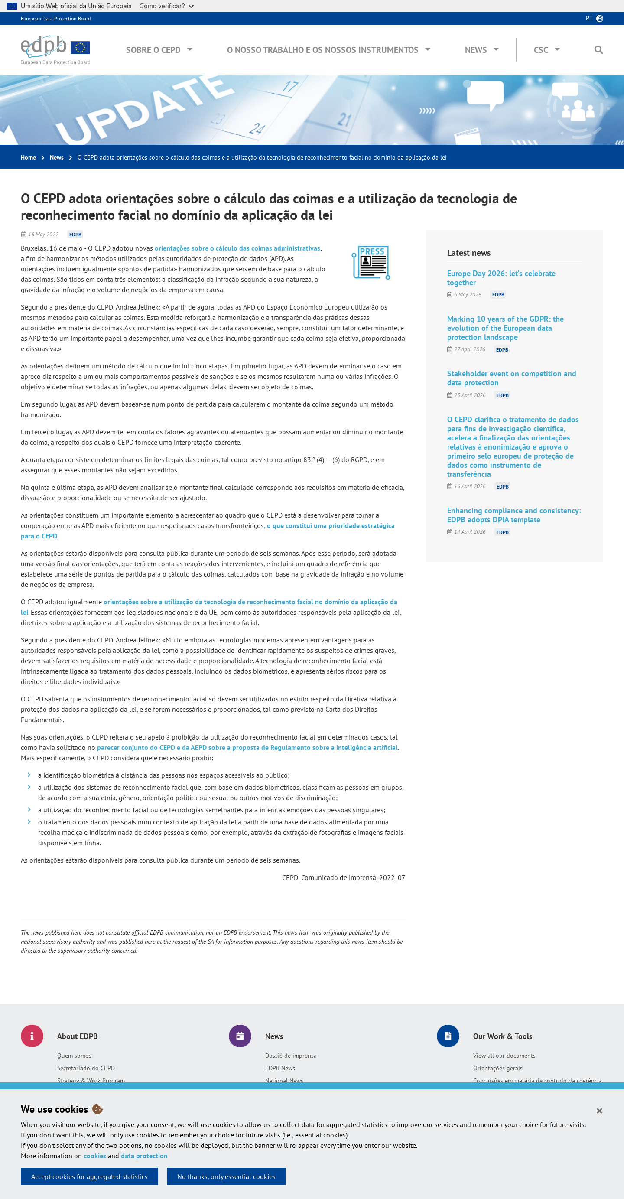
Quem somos (74, 1055)
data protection (144, 1155)
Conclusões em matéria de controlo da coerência (537, 1081)
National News (284, 1081)
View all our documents (504, 1055)
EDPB (75, 234)
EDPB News (280, 1068)
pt (589, 18)
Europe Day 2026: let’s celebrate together (501, 277)
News (476, 49)
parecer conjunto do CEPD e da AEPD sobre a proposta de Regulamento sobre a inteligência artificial (246, 747)
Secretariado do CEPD (86, 1068)
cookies (95, 1155)
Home (28, 157)
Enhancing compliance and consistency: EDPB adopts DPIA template (514, 515)
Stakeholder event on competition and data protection (511, 378)
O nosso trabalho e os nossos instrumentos (323, 49)
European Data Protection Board (56, 18)
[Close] (599, 1110)
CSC (541, 49)
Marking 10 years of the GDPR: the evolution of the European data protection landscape (505, 328)
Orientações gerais (498, 1068)
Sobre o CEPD (153, 49)
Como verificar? (167, 6)
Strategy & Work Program (91, 1081)
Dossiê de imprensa (291, 1055)
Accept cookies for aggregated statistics (89, 1176)
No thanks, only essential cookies (226, 1176)
